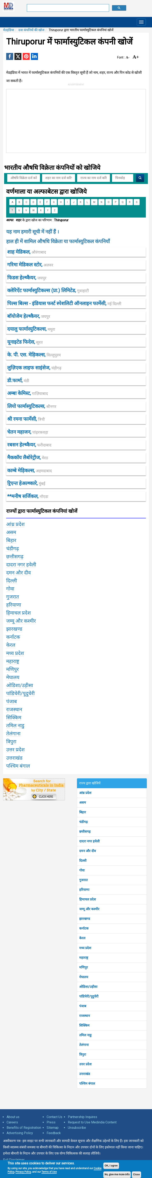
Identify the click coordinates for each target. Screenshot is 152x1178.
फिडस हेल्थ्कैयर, (26, 278)
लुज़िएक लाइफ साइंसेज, (34, 368)
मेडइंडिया (8, 30)
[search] (67, 8)
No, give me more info (117, 1174)
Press (51, 1122)
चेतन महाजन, (27, 432)
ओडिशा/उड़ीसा (88, 987)
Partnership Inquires (82, 1117)
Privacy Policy (23, 1171)
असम (82, 802)
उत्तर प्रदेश (85, 1064)
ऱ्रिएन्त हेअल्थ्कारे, (26, 483)
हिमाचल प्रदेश (87, 899)
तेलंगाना (84, 1045)
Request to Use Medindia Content (92, 1122)
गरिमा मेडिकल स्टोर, (30, 265)
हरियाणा (84, 890)
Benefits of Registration (24, 1128)
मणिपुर (83, 967)
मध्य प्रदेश (85, 948)
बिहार (82, 812)
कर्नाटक (83, 928)
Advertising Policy (20, 1133)
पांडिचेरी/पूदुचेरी (88, 996)
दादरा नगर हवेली (89, 841)
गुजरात (83, 880)
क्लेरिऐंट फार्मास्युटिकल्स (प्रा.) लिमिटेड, (48, 290)
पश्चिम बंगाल (87, 1083)
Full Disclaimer (14, 1160)
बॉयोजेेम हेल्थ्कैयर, (28, 316)
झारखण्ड (84, 919)
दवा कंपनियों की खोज (31, 30)
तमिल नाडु (85, 1035)
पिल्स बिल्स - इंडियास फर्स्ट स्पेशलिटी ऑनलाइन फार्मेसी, (64, 303)
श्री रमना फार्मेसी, (26, 419)
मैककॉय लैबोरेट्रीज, (27, 457)
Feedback (54, 1133)
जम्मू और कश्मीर (89, 909)
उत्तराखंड (84, 1074)
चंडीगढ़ (83, 822)
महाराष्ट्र (83, 958)
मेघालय (83, 977)
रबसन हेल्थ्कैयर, (29, 445)
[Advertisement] (62, 120)
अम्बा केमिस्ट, (27, 393)
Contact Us (54, 1117)
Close (136, 1174)
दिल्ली (82, 861)
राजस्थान (84, 1016)
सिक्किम (84, 1025)
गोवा (82, 870)
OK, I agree (111, 1165)
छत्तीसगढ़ (85, 832)
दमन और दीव (87, 851)
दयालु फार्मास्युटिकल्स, (31, 329)
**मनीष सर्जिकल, (27, 496)
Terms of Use (49, 1171)
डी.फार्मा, (18, 380)
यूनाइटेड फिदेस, (25, 342)
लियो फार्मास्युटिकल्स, (31, 406)
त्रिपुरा (82, 1054)
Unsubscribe (77, 1128)
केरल (82, 938)
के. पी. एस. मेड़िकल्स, (34, 355)
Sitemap (53, 1128)
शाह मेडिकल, (26, 252)
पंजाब (82, 1006)
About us (13, 1117)
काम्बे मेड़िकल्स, (29, 470)
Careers (12, 1122)
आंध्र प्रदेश (85, 793)
